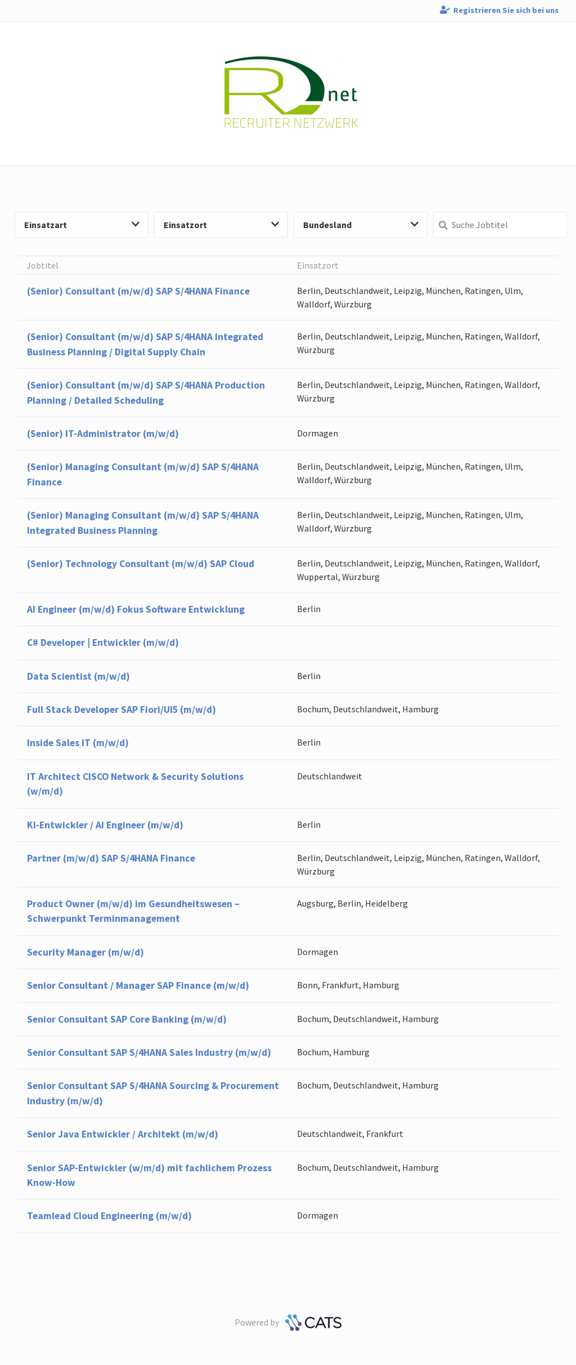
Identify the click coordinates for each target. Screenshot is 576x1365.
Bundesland (360, 224)
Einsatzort (221, 224)
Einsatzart (82, 224)
